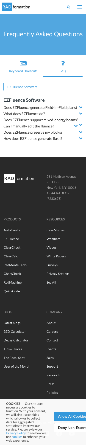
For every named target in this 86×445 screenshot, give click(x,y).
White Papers (56, 256)
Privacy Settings (58, 274)
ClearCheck (12, 247)
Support (52, 366)
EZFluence (11, 239)
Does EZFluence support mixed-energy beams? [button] (40, 120)
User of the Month (17, 366)
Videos (51, 247)
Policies (52, 392)
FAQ (63, 66)
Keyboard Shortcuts (23, 66)
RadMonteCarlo (15, 265)
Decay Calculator (16, 340)
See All (51, 282)
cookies (17, 437)
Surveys (52, 265)
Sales (50, 358)
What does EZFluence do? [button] (24, 114)
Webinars (53, 239)
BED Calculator (15, 331)
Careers (52, 331)
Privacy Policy (16, 433)
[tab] (43, 107)
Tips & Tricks (13, 349)
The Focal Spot (14, 358)
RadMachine (13, 282)
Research (53, 375)
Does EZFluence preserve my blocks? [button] (32, 132)
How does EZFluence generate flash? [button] (32, 138)
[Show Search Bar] (68, 7)
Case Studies (55, 230)
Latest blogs (12, 323)
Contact (52, 340)
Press (50, 384)
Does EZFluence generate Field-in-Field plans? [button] (40, 107)
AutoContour (13, 230)
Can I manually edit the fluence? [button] (28, 126)
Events (51, 349)
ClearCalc (11, 256)
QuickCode (12, 291)
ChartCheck (12, 274)
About (51, 323)
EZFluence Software (22, 87)
